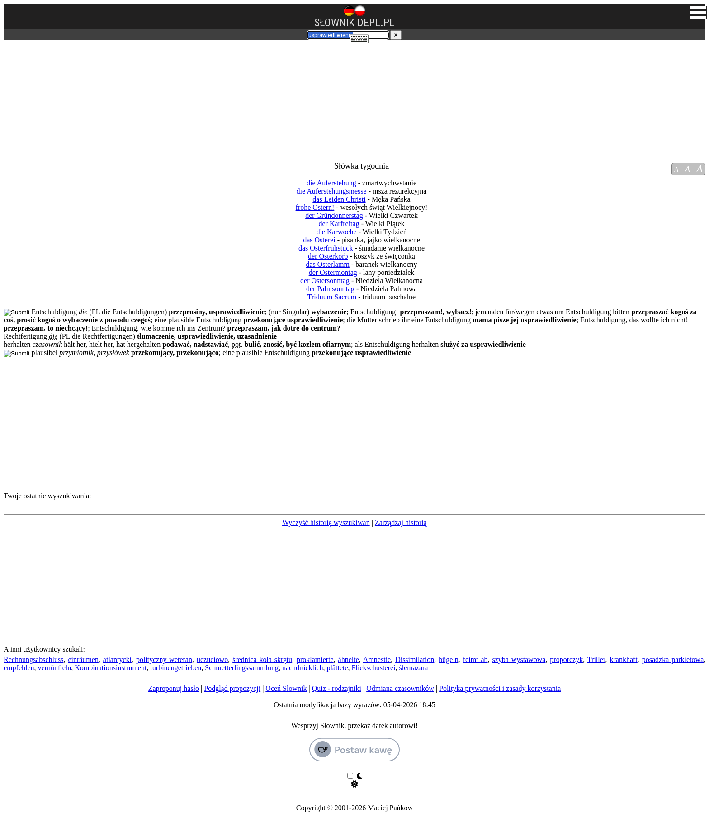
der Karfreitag (338, 223)
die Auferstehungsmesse (332, 191)
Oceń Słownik (286, 688)
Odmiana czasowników (400, 688)
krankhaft (623, 659)
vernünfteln (54, 667)
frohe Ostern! (315, 207)
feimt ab (475, 659)
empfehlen (19, 667)
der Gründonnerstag (334, 215)
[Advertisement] (63, 96)
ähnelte (348, 659)
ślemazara (413, 667)
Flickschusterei (374, 667)
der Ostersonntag (325, 280)
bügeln (448, 659)
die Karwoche (336, 232)
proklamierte (315, 659)
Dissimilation (414, 659)
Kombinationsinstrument (111, 667)
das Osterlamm (327, 264)
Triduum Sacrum (331, 297)
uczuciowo (212, 659)
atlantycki (117, 659)
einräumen (83, 659)
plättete (337, 667)
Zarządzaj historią (401, 522)
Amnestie (377, 659)
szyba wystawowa (519, 659)
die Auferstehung (331, 183)
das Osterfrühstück (325, 248)
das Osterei (319, 240)
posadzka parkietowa (673, 659)
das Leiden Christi (338, 199)
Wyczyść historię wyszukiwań (326, 522)
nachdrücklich (302, 667)
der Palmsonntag (330, 289)
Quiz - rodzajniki (336, 688)
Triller (596, 659)
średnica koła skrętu (262, 659)
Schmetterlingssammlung (242, 667)
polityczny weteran (164, 659)
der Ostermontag (333, 272)
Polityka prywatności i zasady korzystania (500, 688)
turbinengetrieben (175, 667)
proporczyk (566, 659)
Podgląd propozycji (232, 688)
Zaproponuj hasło (173, 688)
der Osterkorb (328, 256)
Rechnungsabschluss (33, 659)
